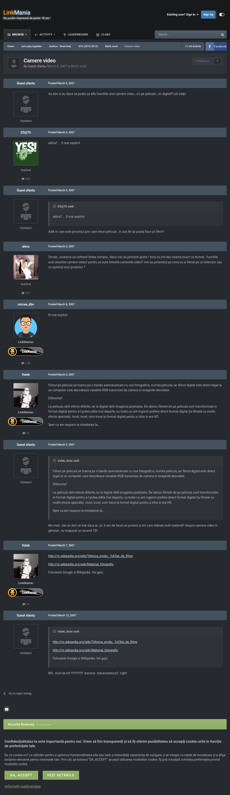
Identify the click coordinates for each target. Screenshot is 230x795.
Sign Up (208, 14)
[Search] (176, 35)
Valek (26, 374)
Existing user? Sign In (183, 15)
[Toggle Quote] (55, 206)
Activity (46, 34)
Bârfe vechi (78, 66)
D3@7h (26, 132)
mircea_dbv (26, 304)
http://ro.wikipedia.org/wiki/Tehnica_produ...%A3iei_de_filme (90, 556)
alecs (25, 246)
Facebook (220, 46)
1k (25, 433)
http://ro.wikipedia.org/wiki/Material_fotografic (81, 564)
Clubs (105, 34)
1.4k (26, 363)
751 (26, 293)
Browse (18, 34)
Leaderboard (77, 34)
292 (26, 178)
